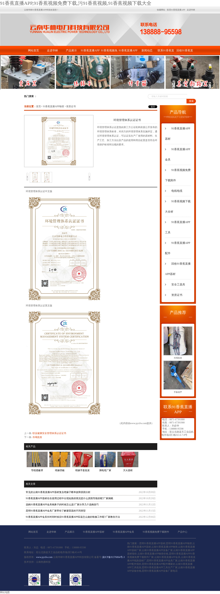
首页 (38, 106)
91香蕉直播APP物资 (53, 106)
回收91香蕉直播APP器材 (185, 52)
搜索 (191, 101)
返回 (153, 107)
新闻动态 (146, 50)
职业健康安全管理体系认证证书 (49, 433)
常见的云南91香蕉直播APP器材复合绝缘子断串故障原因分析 (58, 492)
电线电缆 (176, 190)
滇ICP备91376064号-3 (113, 557)
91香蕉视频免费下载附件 (109, 52)
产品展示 (71, 50)
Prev (27, 174)
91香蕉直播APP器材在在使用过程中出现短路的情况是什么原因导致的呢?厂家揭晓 (69, 498)
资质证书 (176, 294)
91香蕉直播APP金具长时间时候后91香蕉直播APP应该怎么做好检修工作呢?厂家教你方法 (73, 517)
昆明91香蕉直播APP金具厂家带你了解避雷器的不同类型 (56, 510)
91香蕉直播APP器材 (90, 52)
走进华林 (52, 50)
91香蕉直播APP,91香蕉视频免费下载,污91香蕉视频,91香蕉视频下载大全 (75, 3)
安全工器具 (178, 284)
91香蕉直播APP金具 (128, 52)
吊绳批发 (37, 437)
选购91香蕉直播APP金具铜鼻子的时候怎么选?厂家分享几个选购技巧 (62, 504)
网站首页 (33, 50)
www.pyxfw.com (138, 423)
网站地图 (5, 592)
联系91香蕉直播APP (166, 52)
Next (89, 174)
